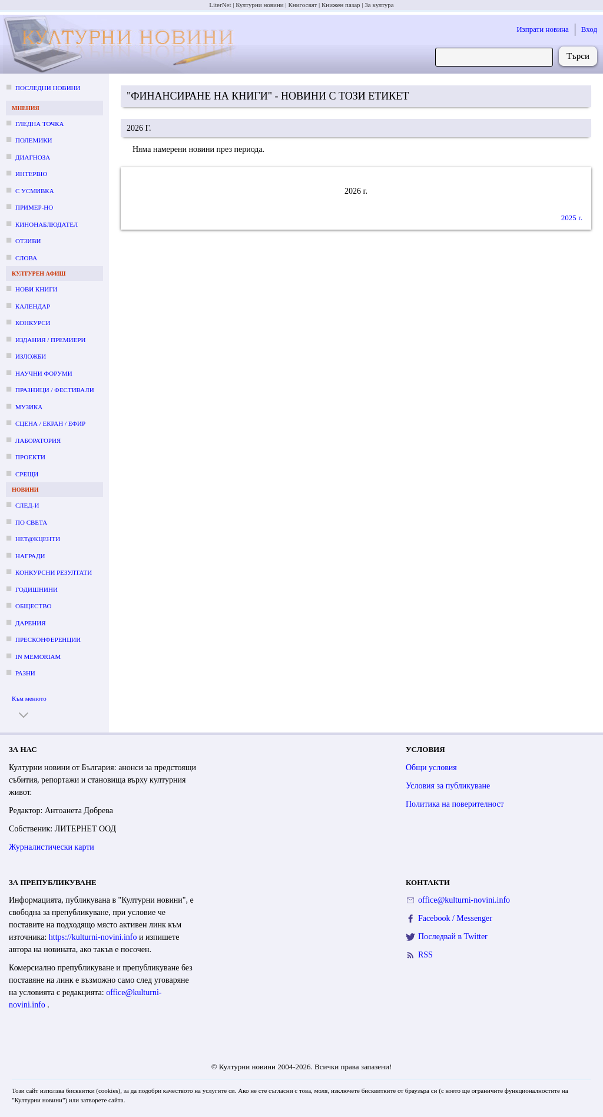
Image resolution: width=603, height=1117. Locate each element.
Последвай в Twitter (453, 936)
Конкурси (32, 322)
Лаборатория (38, 440)
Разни (25, 673)
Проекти (30, 456)
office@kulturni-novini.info (464, 900)
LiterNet (220, 4)
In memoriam (38, 656)
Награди (30, 555)
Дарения (30, 623)
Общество (33, 605)
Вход (589, 29)
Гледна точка (39, 123)
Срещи (26, 474)
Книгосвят (302, 4)
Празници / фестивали (54, 389)
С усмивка (34, 190)
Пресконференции (48, 639)
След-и (27, 505)
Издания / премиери (50, 339)
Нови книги (36, 289)
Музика (28, 406)
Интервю (31, 173)
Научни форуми (43, 373)
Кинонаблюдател (46, 224)
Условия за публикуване (448, 785)
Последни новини (47, 87)
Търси (577, 56)
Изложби (30, 356)
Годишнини (36, 589)
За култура (379, 4)
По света (31, 522)
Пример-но (34, 207)
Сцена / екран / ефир (50, 423)
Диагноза (32, 157)
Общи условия (431, 767)
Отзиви (28, 240)
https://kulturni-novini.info (94, 937)
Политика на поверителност (455, 804)
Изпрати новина (542, 29)
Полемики (33, 140)
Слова (26, 257)
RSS (425, 954)
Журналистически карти (51, 847)
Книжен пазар (341, 4)
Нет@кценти (37, 538)
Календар (32, 306)
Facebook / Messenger (455, 918)
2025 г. (571, 217)
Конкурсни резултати (53, 572)
